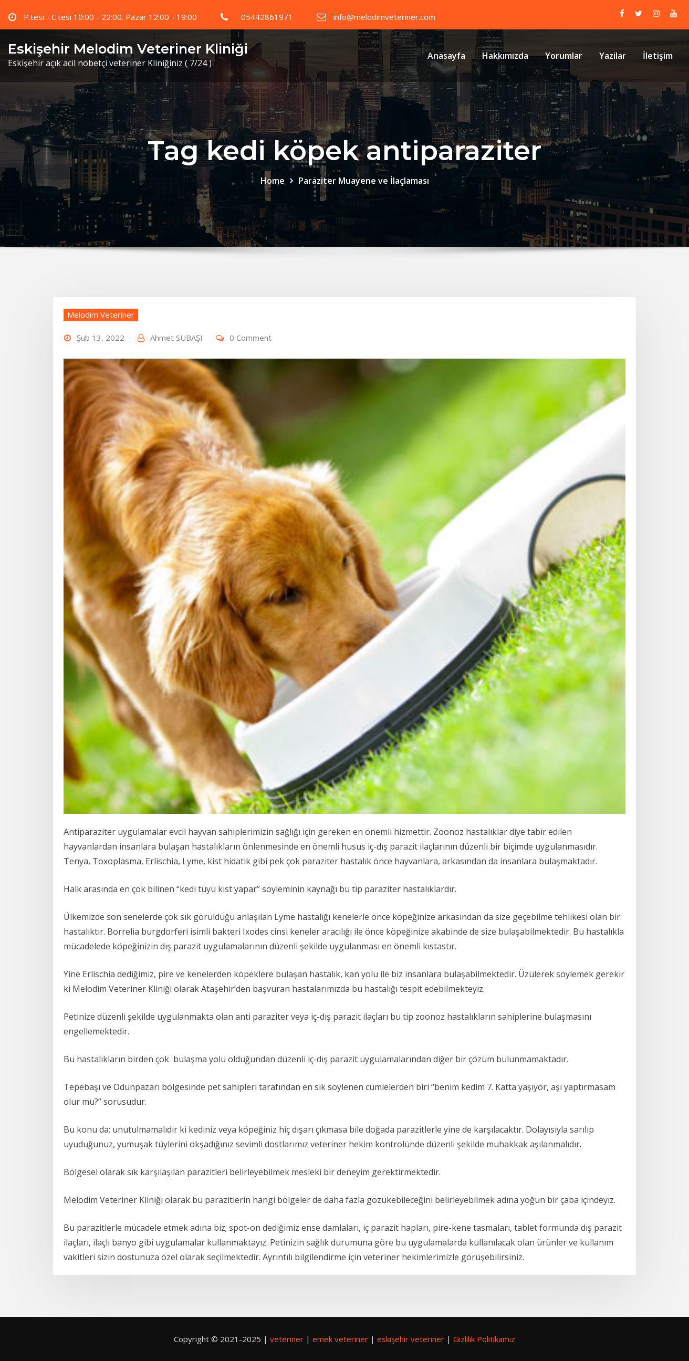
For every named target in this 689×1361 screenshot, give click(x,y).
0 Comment (250, 337)
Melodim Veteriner (100, 314)
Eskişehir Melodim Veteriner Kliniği (128, 48)
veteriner (287, 1339)
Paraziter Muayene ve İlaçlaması (363, 180)
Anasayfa (446, 55)
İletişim (658, 55)
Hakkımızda (505, 55)
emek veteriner (340, 1339)
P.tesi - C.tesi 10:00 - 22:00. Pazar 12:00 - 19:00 (110, 17)
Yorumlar (563, 55)
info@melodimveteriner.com (384, 17)
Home (272, 180)
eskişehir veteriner (410, 1339)
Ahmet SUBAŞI (176, 337)
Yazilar (612, 55)
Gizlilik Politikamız (484, 1339)
